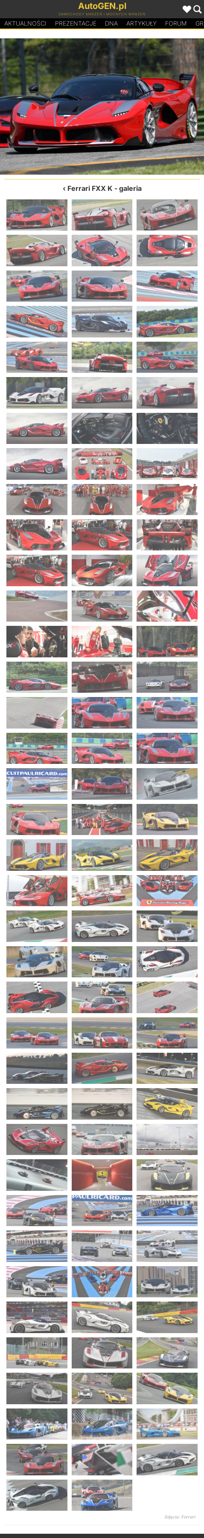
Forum (176, 23)
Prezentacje (75, 23)
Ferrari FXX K (90, 188)
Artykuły (141, 23)
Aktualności (25, 23)
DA (111, 23)
